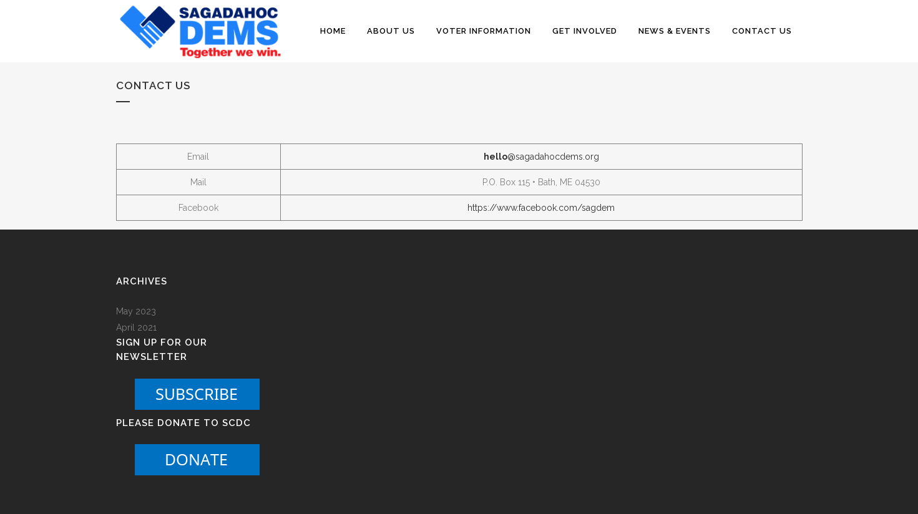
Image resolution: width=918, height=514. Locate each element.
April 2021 (136, 327)
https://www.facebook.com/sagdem (541, 208)
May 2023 (136, 311)
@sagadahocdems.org (541, 157)
